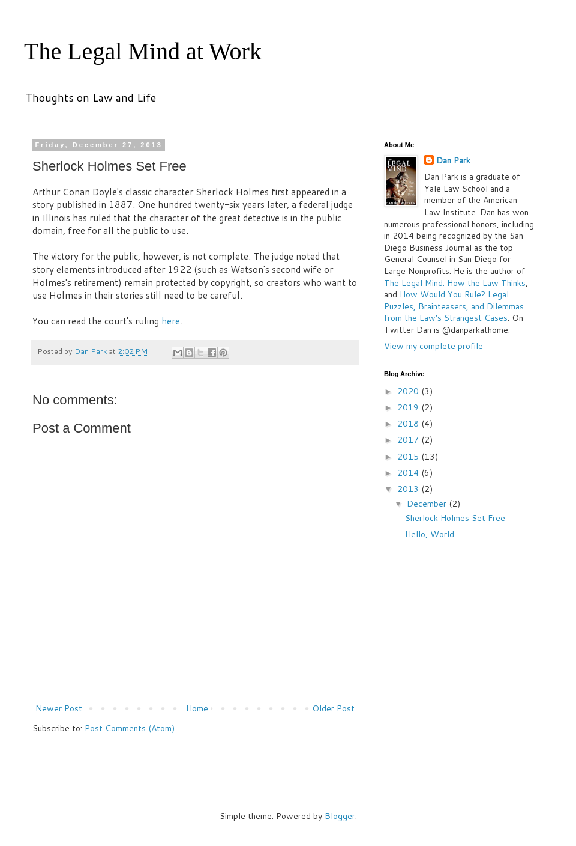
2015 (409, 457)
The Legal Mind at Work (143, 51)
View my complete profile (433, 346)
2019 (409, 407)
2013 (409, 489)
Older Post (333, 708)
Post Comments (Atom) (130, 728)
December (428, 504)
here (170, 320)
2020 (409, 391)
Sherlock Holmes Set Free (455, 518)
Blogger (340, 816)
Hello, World (429, 534)
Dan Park (453, 160)
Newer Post (58, 708)
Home (197, 708)
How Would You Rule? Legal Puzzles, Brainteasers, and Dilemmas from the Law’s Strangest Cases (454, 306)
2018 (409, 424)
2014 (409, 473)
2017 (409, 440)
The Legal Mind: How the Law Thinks (455, 283)
